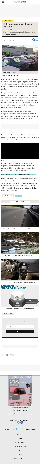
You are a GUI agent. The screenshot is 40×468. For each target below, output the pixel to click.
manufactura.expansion (21, 422)
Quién (20, 438)
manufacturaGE (18, 422)
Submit (20, 331)
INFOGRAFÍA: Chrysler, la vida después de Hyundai (20, 282)
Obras (20, 454)
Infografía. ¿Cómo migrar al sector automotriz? (20, 308)
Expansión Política (20, 446)
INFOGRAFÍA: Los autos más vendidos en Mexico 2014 (18, 174)
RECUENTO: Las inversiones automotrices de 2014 (20, 255)
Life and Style (20, 442)
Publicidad (29, 414)
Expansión (20, 434)
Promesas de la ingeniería (20, 407)
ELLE (20, 450)
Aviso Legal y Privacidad (20, 410)
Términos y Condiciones (14, 414)
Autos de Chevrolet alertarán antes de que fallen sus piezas (20, 229)
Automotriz (7, 21)
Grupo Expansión (20, 458)
